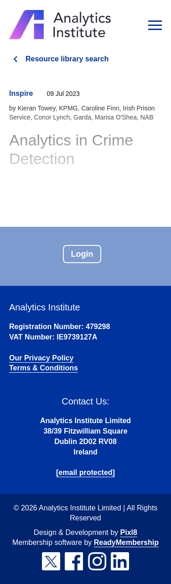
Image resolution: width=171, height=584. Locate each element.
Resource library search (67, 59)
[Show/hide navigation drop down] (155, 25)
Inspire (21, 93)
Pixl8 (128, 532)
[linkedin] (120, 561)
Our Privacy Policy (41, 358)
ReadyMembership (126, 542)
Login (82, 254)
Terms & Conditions (43, 368)
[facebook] (74, 561)
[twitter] (51, 561)
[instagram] (97, 561)
